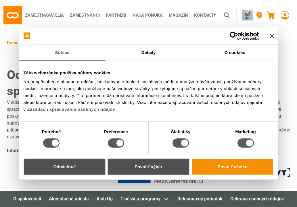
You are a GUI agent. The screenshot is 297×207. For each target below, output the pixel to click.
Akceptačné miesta (69, 199)
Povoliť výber (148, 166)
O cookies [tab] (234, 52)
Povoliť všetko (233, 166)
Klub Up (105, 199)
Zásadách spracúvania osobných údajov (71, 109)
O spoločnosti (27, 199)
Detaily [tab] (148, 52)
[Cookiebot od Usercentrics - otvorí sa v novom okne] (234, 36)
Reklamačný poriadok (200, 199)
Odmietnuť (64, 166)
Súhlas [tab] (62, 52)
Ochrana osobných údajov (257, 199)
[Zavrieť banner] (272, 36)
